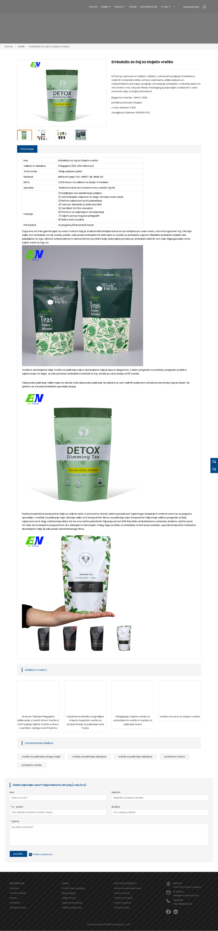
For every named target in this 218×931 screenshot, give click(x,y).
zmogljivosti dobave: (123, 112)
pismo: (15, 821)
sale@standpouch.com (186, 895)
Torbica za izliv (121, 907)
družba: (115, 807)
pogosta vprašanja (72, 902)
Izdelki (21, 46)
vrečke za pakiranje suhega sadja (41, 756)
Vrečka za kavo (122, 893)
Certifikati (15, 902)
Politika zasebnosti (42, 854)
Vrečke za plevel (122, 902)
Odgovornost (69, 898)
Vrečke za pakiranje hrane (127, 888)
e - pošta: (16, 807)
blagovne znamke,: (122, 97)
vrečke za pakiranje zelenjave (135, 756)
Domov (9, 46)
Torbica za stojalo (123, 898)
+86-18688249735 (182, 904)
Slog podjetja (69, 893)
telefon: (116, 792)
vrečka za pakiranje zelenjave (89, 756)
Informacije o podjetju (73, 888)
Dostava (14, 888)
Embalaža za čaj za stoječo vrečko (49, 46)
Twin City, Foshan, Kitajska (187, 887)
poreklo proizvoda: (121, 102)
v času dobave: (120, 107)
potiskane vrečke (32, 765)
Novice (13, 898)
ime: (12, 792)
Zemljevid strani (18, 907)
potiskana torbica (174, 756)
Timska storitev (18, 893)
